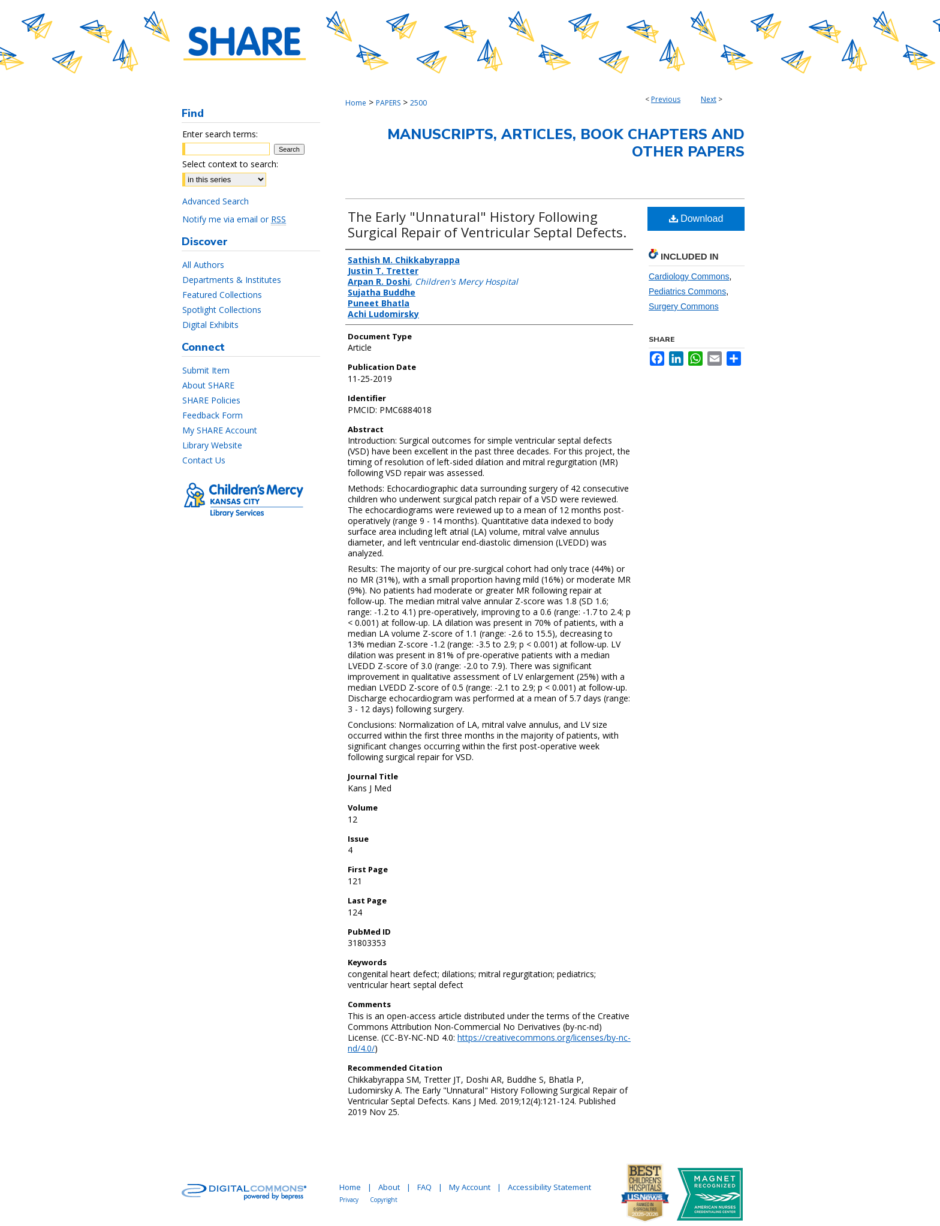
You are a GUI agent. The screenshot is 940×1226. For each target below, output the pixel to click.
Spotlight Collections (221, 309)
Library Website (212, 445)
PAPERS (388, 103)
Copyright (383, 1199)
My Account (469, 1187)
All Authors (203, 264)
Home (355, 103)
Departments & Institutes (231, 279)
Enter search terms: (220, 134)
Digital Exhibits (210, 324)
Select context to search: (230, 164)
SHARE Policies (211, 400)
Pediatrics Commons (687, 291)
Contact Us (203, 460)
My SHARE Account (219, 430)
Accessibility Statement (549, 1187)
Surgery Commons (684, 306)
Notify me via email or (234, 219)
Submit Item (206, 370)
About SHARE (208, 385)
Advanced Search (215, 201)
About (389, 1187)
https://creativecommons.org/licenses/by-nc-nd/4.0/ (489, 1043)
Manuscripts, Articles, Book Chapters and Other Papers (566, 143)
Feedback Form (212, 415)
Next (708, 99)
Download (696, 218)
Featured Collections (222, 294)
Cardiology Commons (689, 276)
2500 (418, 103)
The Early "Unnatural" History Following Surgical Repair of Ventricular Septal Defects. (487, 224)
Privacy (348, 1199)
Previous (665, 99)
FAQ (424, 1187)
